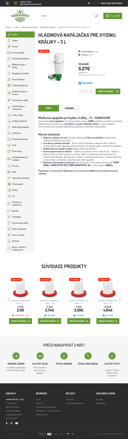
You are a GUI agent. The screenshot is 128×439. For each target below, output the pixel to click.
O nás (38, 399)
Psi (10, 196)
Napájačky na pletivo (47, 27)
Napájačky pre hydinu (30, 27)
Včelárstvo (13, 133)
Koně (11, 145)
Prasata (12, 166)
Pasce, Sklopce (15, 79)
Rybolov (12, 210)
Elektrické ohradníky (17, 127)
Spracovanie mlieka (17, 223)
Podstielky (13, 216)
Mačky (11, 190)
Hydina (16, 27)
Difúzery (12, 241)
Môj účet (70, 399)
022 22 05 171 (11, 418)
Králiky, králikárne (16, 121)
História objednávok (74, 403)
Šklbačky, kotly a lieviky (16, 66)
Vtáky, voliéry (14, 115)
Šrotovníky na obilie (17, 100)
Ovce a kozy (14, 151)
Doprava (39, 403)
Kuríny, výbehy (15, 52)
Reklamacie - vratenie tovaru (48, 411)
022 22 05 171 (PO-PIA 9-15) (27, 2)
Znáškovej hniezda (17, 85)
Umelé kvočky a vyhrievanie (15, 107)
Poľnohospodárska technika (17, 158)
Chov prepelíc (14, 184)
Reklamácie (101, 403)
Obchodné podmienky (46, 407)
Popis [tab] (49, 108)
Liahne (12, 40)
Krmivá (12, 46)
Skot (11, 172)
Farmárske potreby (17, 139)
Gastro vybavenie (16, 229)
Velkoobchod (42, 414)
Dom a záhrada (15, 235)
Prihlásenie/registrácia (110, 3)
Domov (8, 27)
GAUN (90, 55)
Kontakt (99, 399)
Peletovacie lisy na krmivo (16, 92)
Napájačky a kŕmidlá (17, 73)
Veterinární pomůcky (17, 178)
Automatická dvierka (17, 58)
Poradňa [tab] (69, 108)
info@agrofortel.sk (14, 414)
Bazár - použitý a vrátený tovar (16, 248)
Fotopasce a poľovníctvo (14, 203)
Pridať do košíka (108, 91)
